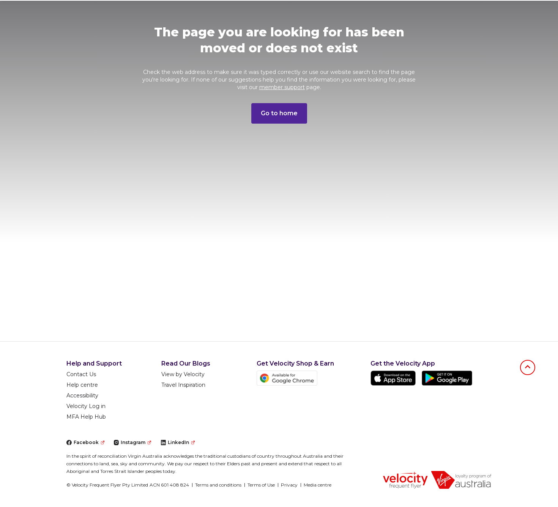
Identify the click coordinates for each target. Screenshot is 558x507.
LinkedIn (178, 442)
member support (282, 87)
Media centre (317, 485)
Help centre (82, 384)
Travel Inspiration (183, 384)
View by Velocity (183, 374)
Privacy (289, 485)
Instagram (132, 442)
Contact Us (81, 374)
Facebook (85, 442)
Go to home (279, 113)
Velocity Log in (86, 406)
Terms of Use (261, 485)
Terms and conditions (218, 485)
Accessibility (82, 395)
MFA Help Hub (86, 416)
